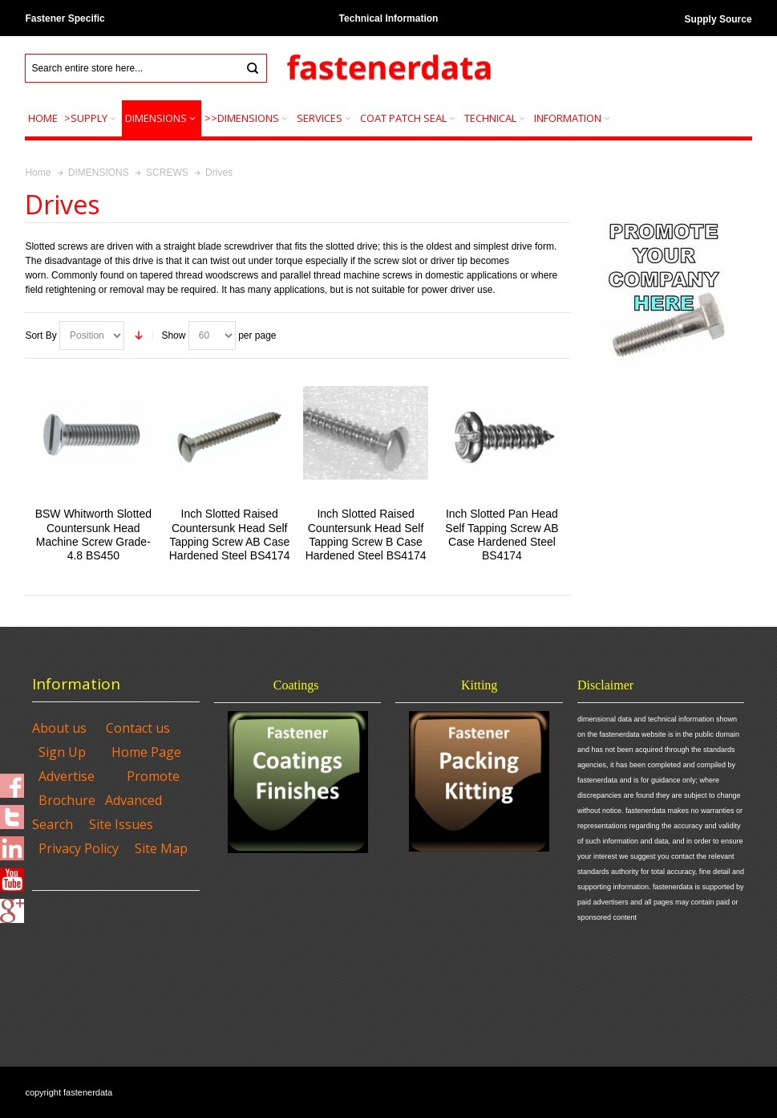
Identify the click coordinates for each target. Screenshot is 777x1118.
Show (173, 335)
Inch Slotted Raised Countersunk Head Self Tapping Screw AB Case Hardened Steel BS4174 (229, 534)
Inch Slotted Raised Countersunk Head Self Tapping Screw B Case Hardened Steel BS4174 (366, 534)
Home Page (146, 752)
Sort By (40, 335)
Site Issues (121, 824)
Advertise (66, 776)
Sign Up (62, 752)
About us (59, 728)
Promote (153, 776)
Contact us (138, 728)
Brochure (66, 800)
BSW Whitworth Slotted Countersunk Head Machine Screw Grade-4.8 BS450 (93, 534)
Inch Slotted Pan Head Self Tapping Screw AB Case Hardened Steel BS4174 (501, 534)
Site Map (161, 848)
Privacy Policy (78, 848)
